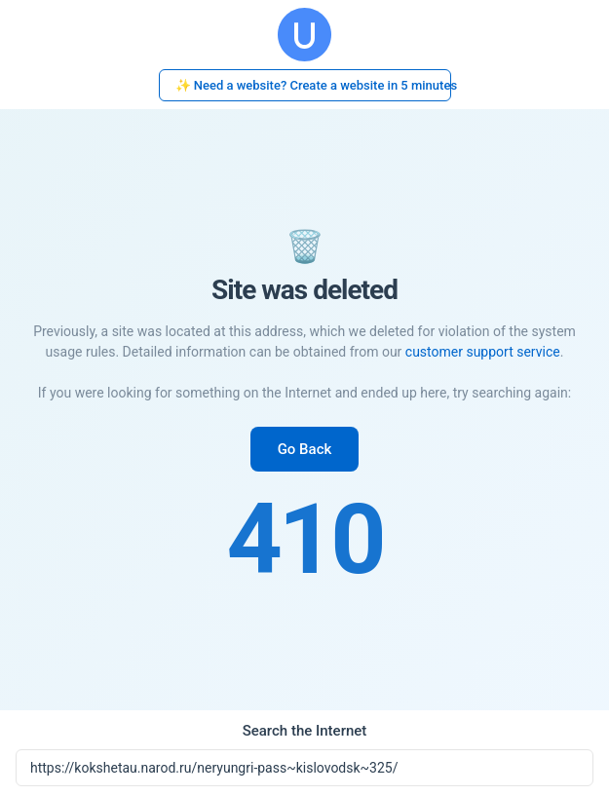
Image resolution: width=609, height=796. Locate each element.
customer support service (482, 352)
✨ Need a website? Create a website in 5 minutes (313, 85)
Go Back (305, 449)
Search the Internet (305, 730)
